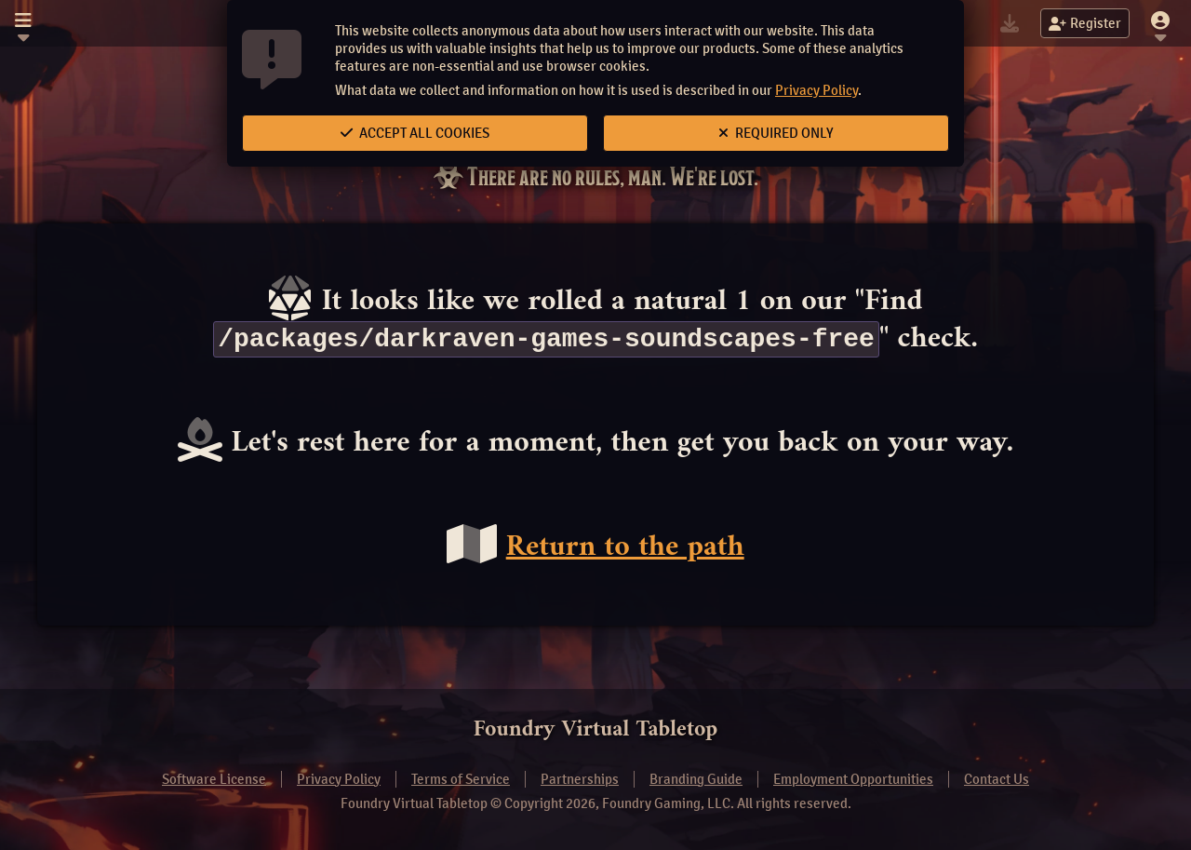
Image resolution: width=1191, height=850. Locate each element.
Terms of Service (460, 779)
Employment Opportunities (853, 779)
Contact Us (996, 779)
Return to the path (625, 548)
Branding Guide (696, 779)
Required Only (776, 133)
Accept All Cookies (415, 133)
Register (1085, 23)
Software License (214, 779)
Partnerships (580, 779)
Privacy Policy (816, 90)
